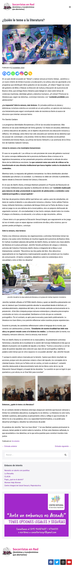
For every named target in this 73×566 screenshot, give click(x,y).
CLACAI (7, 476)
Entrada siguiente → (63, 446)
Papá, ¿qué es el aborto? (13, 479)
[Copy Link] (30, 73)
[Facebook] (4, 73)
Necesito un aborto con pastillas (17, 470)
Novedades (15, 441)
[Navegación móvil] (70, 7)
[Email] (26, 73)
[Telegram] (17, 73)
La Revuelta (9, 473)
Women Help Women (12, 482)
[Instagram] (22, 73)
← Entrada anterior (9, 446)
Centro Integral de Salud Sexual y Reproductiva (22, 485)
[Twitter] (9, 73)
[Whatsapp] (13, 73)
